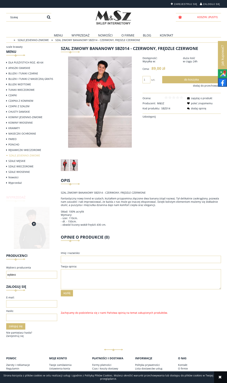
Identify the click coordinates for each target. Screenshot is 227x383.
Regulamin (12, 368)
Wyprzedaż (15, 182)
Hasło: (10, 311)
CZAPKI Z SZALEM (18, 106)
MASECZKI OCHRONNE (22, 133)
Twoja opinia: (69, 266)
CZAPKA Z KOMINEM (20, 100)
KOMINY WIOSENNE (20, 122)
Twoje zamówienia (60, 365)
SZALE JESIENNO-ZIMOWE (24, 155)
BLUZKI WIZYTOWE (19, 84)
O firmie (183, 368)
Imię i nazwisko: (70, 253)
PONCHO (13, 144)
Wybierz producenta (18, 267)
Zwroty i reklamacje (18, 365)
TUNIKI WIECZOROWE (21, 90)
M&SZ (160, 103)
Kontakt (182, 365)
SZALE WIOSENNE (19, 172)
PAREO (12, 139)
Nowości (13, 177)
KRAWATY (14, 128)
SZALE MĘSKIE (16, 161)
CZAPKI (12, 95)
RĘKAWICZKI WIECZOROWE (24, 150)
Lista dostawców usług (148, 368)
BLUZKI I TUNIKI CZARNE (23, 73)
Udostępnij (149, 116)
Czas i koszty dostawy (105, 368)
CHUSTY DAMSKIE (19, 111)
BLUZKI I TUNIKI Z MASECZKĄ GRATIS (30, 79)
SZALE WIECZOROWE (20, 166)
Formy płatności (101, 365)
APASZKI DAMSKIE (19, 68)
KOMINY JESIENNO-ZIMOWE (25, 117)
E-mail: (10, 297)
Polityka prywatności (147, 365)
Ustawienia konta (59, 368)
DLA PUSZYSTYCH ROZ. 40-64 (25, 62)
